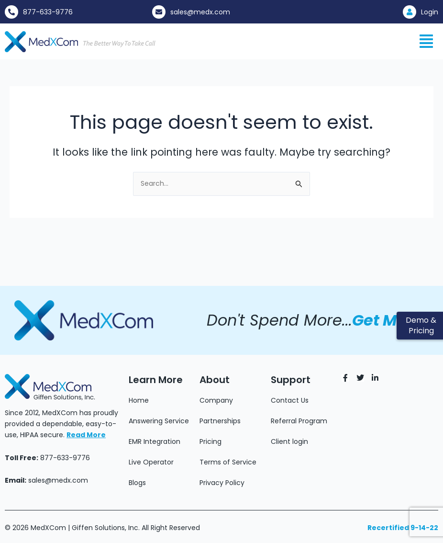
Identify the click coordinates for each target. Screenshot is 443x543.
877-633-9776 (48, 12)
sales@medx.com (200, 12)
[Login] (409, 12)
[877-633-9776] (11, 12)
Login (429, 12)
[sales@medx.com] (159, 12)
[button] (426, 41)
